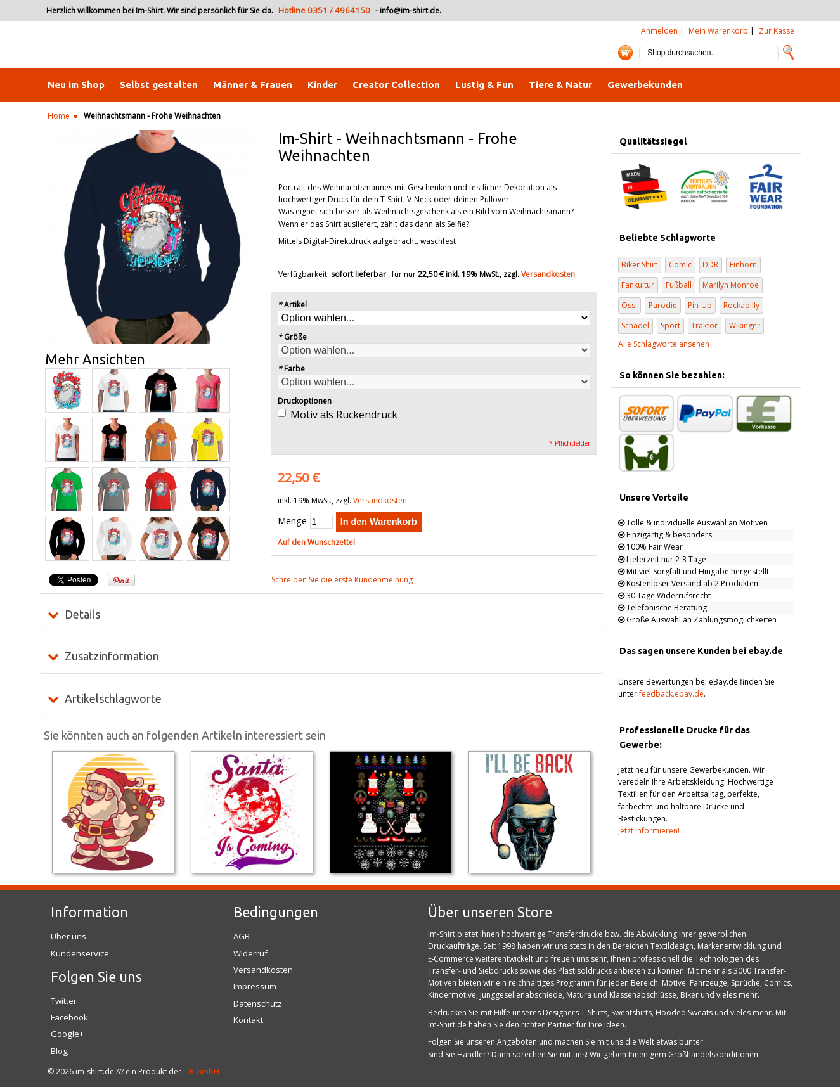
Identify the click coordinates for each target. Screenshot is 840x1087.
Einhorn (743, 264)
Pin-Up (700, 305)
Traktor (704, 325)
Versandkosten (548, 274)
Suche (788, 52)
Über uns (68, 936)
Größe (292, 336)
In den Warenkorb (378, 522)
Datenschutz (257, 1003)
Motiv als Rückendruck (343, 414)
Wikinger (744, 325)
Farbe (292, 368)
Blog (59, 1051)
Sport (670, 325)
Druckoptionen (305, 401)
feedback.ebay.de (671, 693)
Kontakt (248, 1020)
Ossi (629, 305)
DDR (710, 264)
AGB (241, 936)
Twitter (64, 1001)
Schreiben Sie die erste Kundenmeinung (342, 579)
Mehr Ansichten (95, 359)
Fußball (679, 285)
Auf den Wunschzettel (316, 542)
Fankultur (637, 285)
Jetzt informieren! (649, 830)
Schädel (635, 325)
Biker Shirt (639, 264)
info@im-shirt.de (409, 10)
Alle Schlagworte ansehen (663, 343)
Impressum (254, 986)
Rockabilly (741, 305)
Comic (680, 264)
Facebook (69, 1017)
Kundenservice (80, 953)
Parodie (663, 305)
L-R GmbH (201, 1071)
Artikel (292, 304)
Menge (292, 521)
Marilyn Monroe (730, 285)
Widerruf (250, 953)
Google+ (67, 1033)
